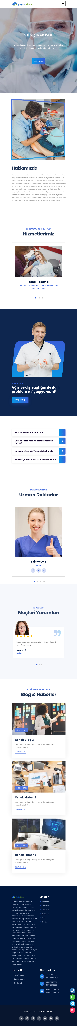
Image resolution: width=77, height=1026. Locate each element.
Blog (43, 918)
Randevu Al (38, 61)
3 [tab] (42, 297)
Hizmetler (45, 910)
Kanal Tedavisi (38, 282)
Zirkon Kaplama (20, 979)
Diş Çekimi (18, 983)
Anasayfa (45, 902)
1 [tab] (35, 297)
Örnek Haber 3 (25, 799)
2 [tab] (39, 297)
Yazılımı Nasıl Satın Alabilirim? (29, 432)
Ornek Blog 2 (24, 741)
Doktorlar (45, 914)
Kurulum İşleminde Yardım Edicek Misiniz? (35, 451)
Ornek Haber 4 (25, 857)
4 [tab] (44, 581)
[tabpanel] (38, 269)
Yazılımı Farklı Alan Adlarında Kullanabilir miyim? (35, 441)
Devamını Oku (20, 754)
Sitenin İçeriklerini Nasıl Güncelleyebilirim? (35, 459)
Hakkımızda (46, 906)
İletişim (44, 922)
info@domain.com (52, 989)
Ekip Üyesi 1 (38, 561)
